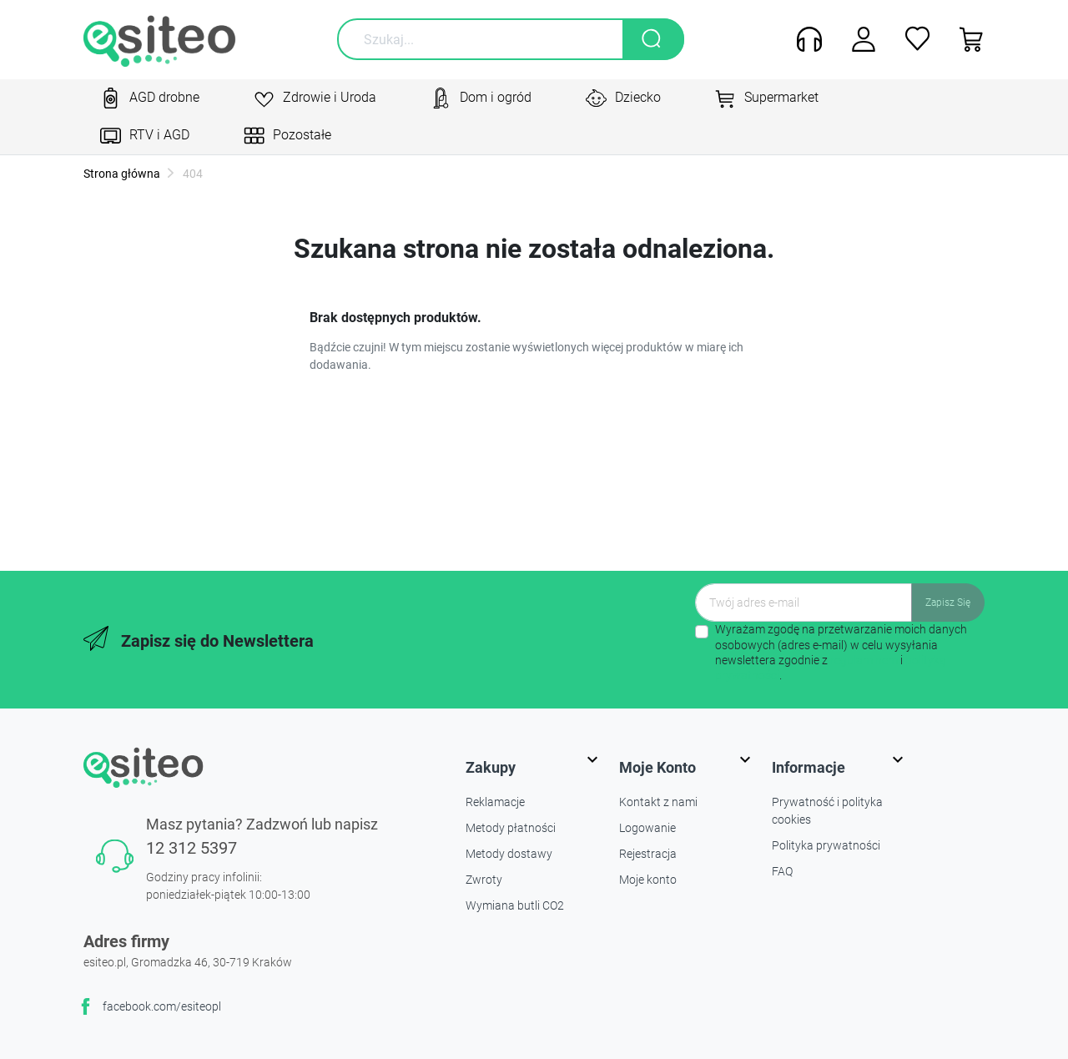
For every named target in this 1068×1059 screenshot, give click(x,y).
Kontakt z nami (658, 802)
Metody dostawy (509, 853)
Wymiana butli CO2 (515, 905)
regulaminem (864, 660)
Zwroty (484, 879)
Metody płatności (511, 828)
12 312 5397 (191, 848)
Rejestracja (648, 853)
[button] (966, 39)
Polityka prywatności (826, 845)
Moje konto (648, 879)
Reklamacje (495, 802)
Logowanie (647, 828)
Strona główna (121, 173)
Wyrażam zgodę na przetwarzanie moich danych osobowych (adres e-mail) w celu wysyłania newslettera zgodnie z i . (841, 652)
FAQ (782, 871)
